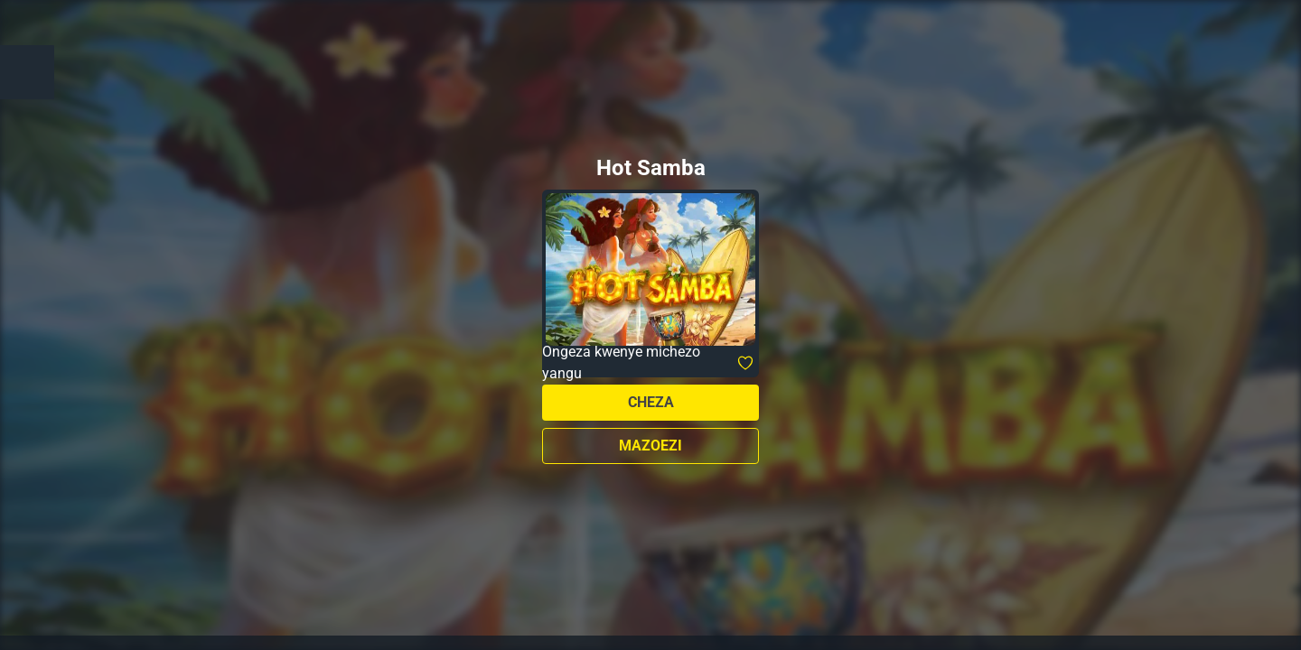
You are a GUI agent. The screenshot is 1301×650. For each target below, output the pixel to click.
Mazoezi (650, 445)
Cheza (651, 402)
